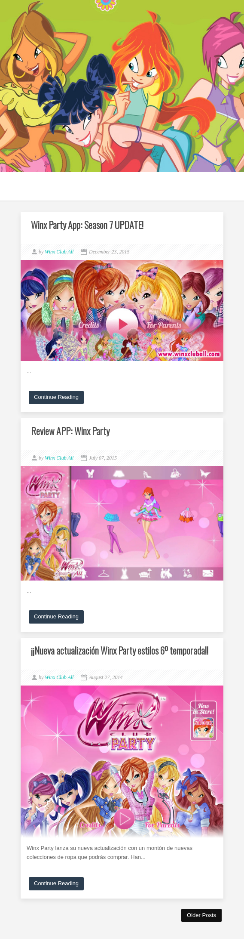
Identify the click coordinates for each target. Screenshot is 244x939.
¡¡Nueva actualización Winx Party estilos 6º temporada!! (119, 650)
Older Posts (201, 915)
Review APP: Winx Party (70, 431)
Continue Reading (56, 397)
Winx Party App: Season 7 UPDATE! (87, 225)
